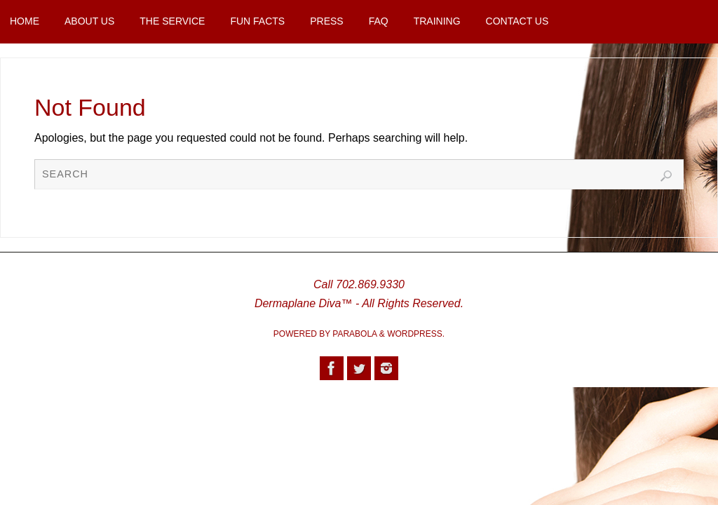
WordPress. (416, 334)
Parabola (354, 334)
